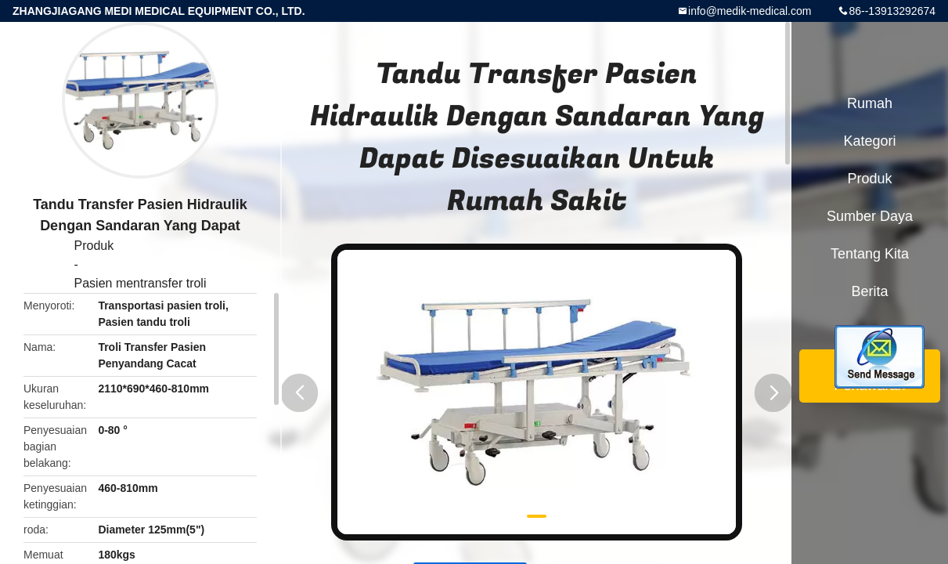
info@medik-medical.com (749, 11)
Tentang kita (870, 254)
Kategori (869, 141)
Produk (94, 245)
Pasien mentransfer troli (140, 283)
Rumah (869, 103)
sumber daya (870, 216)
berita (869, 291)
